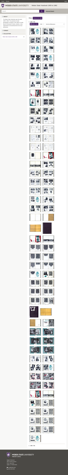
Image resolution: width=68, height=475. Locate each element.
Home (3, 1)
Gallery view (35, 24)
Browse (7, 1)
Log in (65, 1)
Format (5, 30)
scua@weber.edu (11, 467)
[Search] (20, 11)
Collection (7, 33)
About (5, 16)
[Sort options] (55, 24)
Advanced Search (50, 11)
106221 (37, 18)
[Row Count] (41, 24)
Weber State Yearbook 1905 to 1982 (44, 5)
